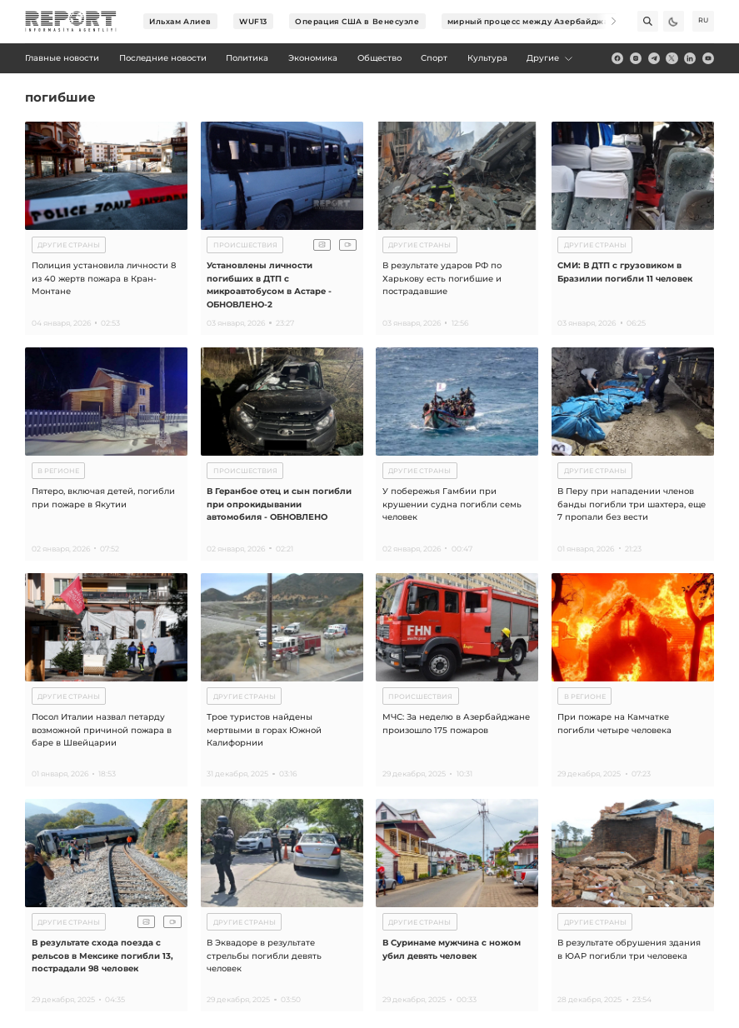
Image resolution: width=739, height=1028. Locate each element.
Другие (550, 57)
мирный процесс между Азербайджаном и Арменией (564, 21)
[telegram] (654, 58)
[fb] (617, 58)
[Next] (606, 21)
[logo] (71, 21)
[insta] (636, 58)
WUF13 (253, 21)
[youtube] (708, 58)
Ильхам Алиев (180, 21)
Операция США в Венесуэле (357, 21)
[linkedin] (690, 58)
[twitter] (671, 58)
